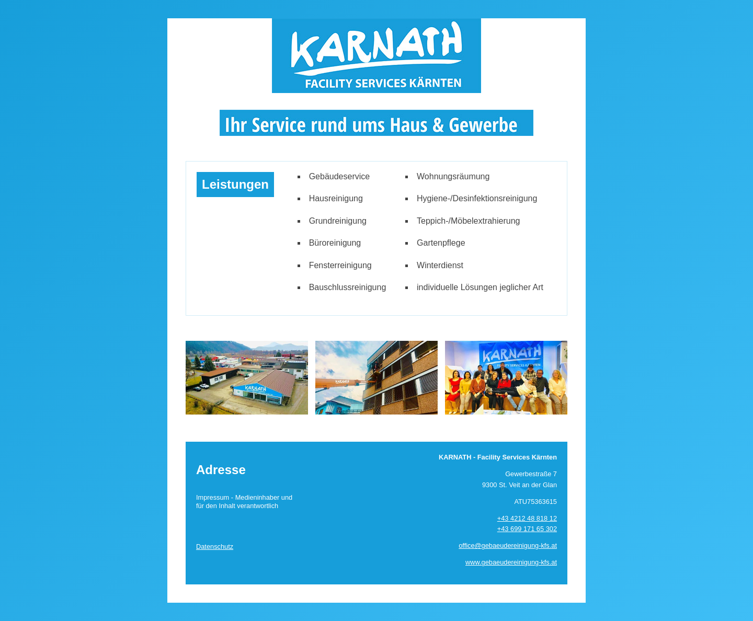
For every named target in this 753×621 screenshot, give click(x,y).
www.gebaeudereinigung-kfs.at (511, 562)
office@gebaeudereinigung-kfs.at (508, 545)
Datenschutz (214, 546)
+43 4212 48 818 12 (527, 518)
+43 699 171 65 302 (527, 529)
